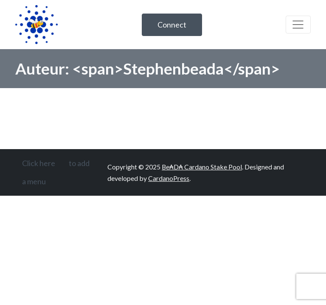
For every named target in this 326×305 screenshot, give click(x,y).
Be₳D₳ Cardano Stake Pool (202, 167)
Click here (38, 163)
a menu (34, 181)
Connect (171, 24)
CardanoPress (168, 178)
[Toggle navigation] (298, 25)
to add (79, 163)
